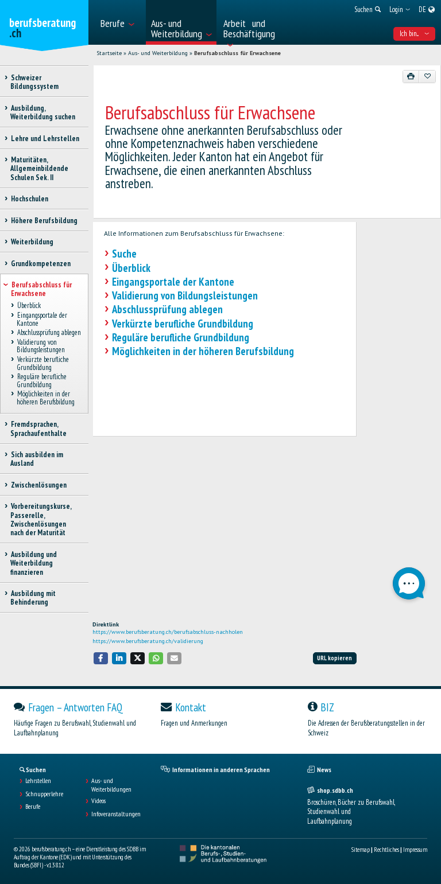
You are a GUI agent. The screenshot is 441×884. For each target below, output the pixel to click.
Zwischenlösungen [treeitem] (38, 485)
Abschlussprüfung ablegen (167, 309)
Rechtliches (386, 850)
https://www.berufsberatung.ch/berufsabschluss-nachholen (167, 632)
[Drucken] (411, 76)
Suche (124, 253)
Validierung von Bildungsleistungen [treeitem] (41, 346)
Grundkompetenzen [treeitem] (40, 263)
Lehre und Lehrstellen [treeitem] (44, 138)
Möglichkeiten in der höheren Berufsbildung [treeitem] (46, 398)
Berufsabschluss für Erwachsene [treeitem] (41, 289)
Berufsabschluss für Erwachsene (237, 53)
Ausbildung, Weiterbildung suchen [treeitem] (42, 112)
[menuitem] (119, 22)
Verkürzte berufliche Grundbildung (182, 323)
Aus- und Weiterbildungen (111, 785)
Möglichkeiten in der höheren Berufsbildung (203, 351)
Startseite (109, 53)
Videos (98, 801)
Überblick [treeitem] (29, 306)
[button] (101, 658)
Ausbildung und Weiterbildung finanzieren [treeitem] (33, 563)
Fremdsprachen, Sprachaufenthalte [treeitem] (38, 428)
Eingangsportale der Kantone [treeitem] (42, 319)
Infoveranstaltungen (116, 814)
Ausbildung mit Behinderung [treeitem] (33, 598)
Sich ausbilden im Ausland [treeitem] (36, 459)
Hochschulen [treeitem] (29, 199)
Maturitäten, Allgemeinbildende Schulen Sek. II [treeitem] (39, 168)
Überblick (131, 268)
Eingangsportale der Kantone (173, 282)
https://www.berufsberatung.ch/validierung (147, 641)
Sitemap (360, 850)
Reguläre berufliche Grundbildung (180, 337)
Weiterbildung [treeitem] (31, 242)
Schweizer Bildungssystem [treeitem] (34, 82)
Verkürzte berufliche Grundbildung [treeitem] (43, 363)
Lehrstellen (38, 781)
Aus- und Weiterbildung (158, 53)
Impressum (415, 850)
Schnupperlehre (44, 794)
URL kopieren (334, 658)
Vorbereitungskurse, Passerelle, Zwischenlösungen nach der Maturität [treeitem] (40, 519)
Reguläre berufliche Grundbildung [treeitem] (42, 381)
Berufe (32, 807)
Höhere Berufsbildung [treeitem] (44, 220)
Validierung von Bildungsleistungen (185, 295)
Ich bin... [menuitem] (414, 33)
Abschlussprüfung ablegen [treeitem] (49, 333)
